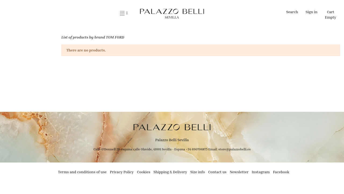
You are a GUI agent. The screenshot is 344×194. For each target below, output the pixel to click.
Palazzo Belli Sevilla (172, 139)
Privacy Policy (122, 171)
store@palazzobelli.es (234, 149)
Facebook (281, 171)
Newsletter (239, 171)
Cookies (143, 171)
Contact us (217, 171)
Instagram (261, 171)
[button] (123, 13)
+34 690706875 (196, 149)
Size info (197, 171)
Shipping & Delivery (170, 171)
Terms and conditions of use (82, 171)
